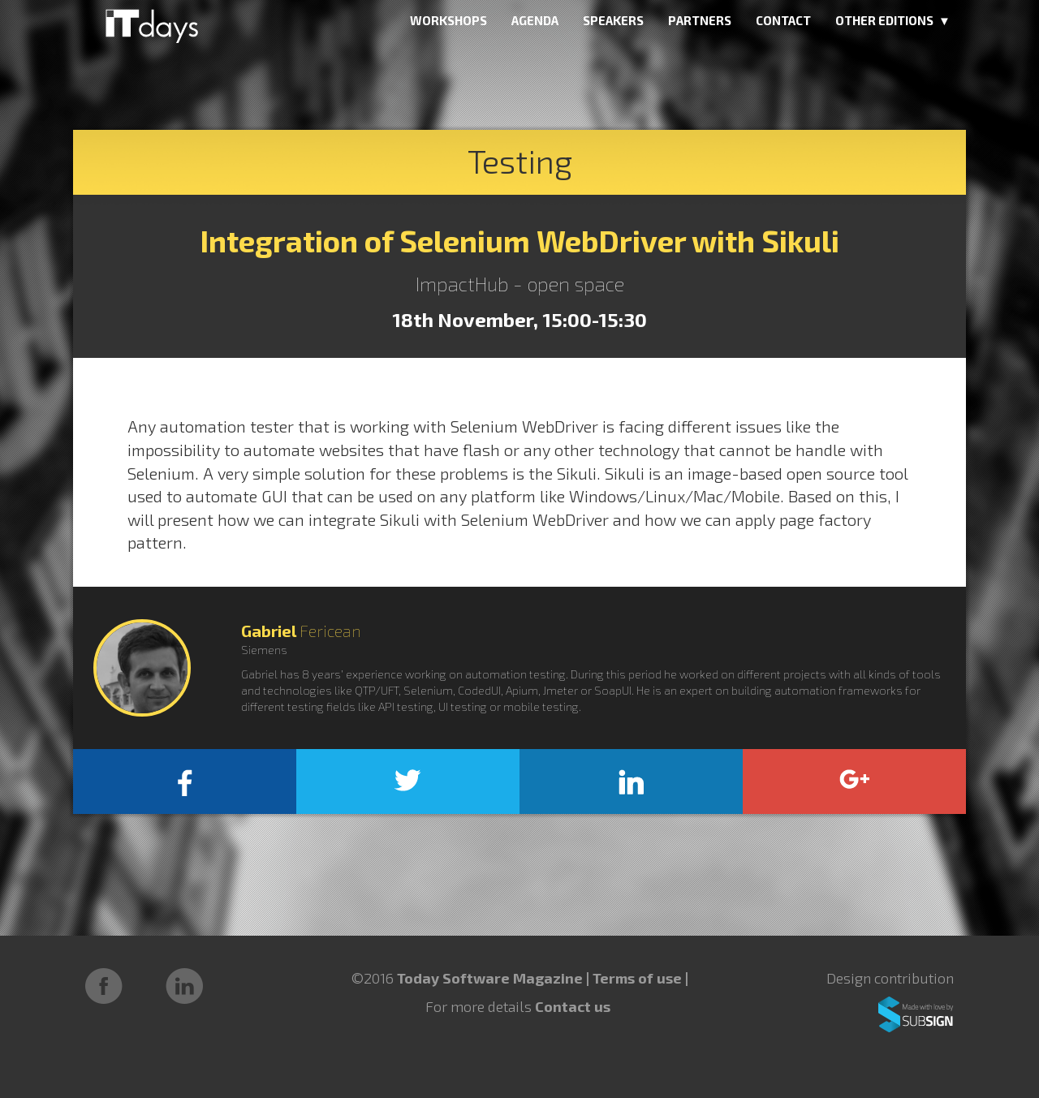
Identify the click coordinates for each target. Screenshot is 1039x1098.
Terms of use (639, 978)
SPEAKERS (613, 20)
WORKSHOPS (448, 20)
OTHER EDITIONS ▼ (893, 20)
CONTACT (783, 20)
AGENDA (534, 20)
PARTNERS (699, 20)
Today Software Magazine (490, 978)
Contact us (572, 1006)
